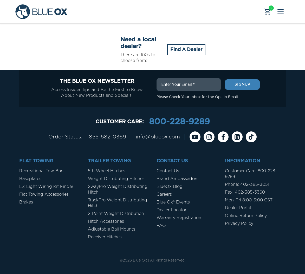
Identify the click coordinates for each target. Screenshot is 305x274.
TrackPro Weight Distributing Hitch (117, 203)
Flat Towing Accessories (44, 194)
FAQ (161, 226)
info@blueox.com (158, 136)
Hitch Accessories (106, 221)
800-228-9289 (179, 122)
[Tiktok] (251, 136)
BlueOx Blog (170, 186)
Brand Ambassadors (177, 179)
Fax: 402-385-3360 (245, 192)
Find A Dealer (186, 49)
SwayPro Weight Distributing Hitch (117, 189)
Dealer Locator (171, 210)
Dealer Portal (238, 208)
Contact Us (168, 171)
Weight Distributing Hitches (116, 179)
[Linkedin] (237, 136)
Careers (164, 194)
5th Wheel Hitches (106, 171)
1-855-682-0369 (105, 136)
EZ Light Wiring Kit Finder (46, 186)
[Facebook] (223, 136)
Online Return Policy (246, 216)
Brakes (26, 202)
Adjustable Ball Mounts (111, 229)
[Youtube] (195, 136)
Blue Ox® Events (173, 202)
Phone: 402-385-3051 (247, 184)
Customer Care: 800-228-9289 (251, 174)
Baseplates (30, 179)
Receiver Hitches (105, 237)
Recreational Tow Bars (41, 171)
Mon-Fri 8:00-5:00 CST (248, 200)
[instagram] (209, 136)
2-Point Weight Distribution (116, 214)
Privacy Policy (239, 223)
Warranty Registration (179, 218)
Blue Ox (140, 260)
